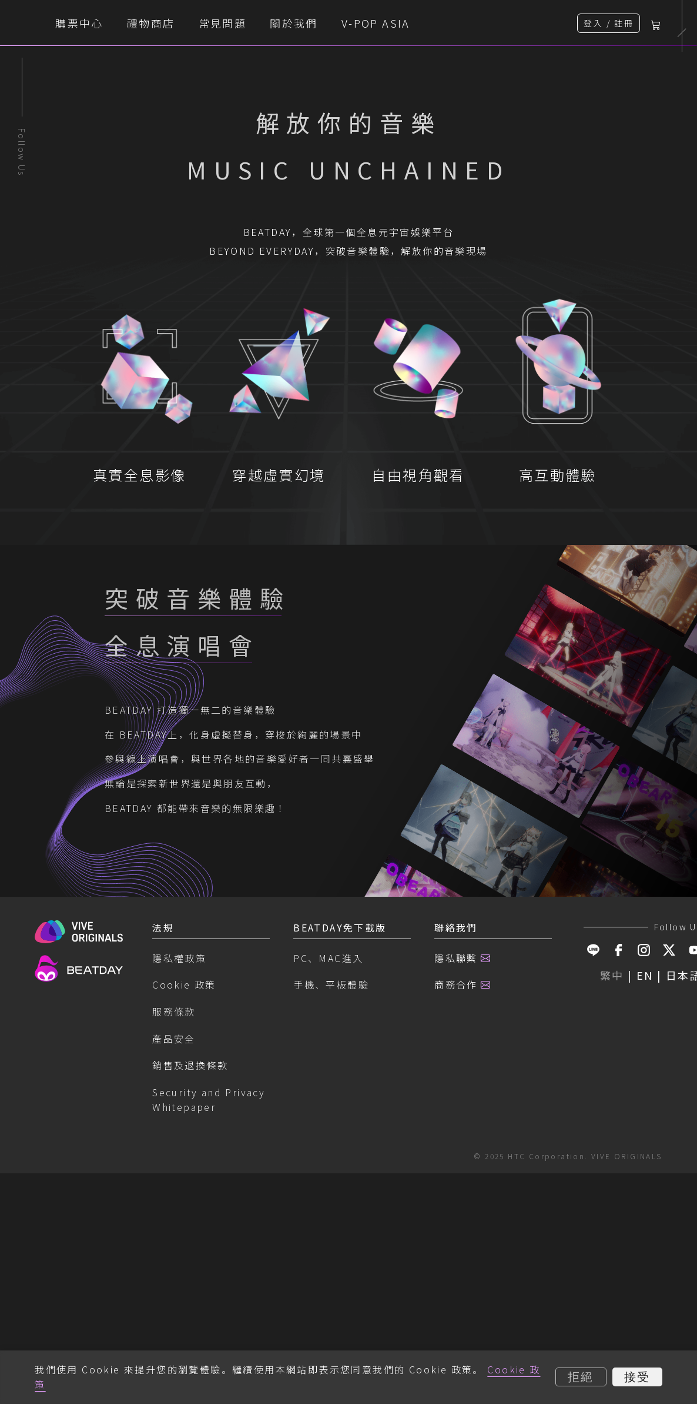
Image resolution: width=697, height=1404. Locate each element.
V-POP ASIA (484, 23)
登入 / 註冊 (609, 23)
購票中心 (188, 23)
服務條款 (174, 1299)
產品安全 (174, 1326)
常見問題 (331, 23)
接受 (637, 1376)
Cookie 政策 (184, 1272)
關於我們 (402, 23)
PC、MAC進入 (328, 1246)
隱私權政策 (179, 1246)
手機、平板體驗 (331, 1272)
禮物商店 (260, 23)
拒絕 (581, 1376)
